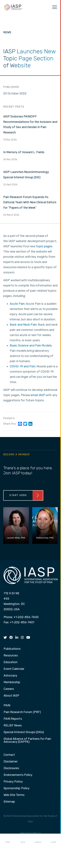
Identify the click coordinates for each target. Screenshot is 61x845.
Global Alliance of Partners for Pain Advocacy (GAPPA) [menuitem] (27, 740)
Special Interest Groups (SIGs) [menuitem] (24, 732)
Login (53, 839)
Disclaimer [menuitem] (11, 761)
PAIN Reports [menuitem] (13, 719)
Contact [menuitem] (9, 755)
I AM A (22, 839)
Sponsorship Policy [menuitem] (17, 788)
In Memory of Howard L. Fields (23, 152)
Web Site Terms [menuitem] (14, 795)
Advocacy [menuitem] (10, 675)
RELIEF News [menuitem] (13, 725)
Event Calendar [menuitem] (14, 669)
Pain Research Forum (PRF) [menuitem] (22, 712)
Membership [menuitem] (12, 682)
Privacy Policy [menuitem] (13, 781)
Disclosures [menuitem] (11, 768)
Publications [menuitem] (12, 649)
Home (7, 839)
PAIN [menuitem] (7, 705)
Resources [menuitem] (11, 655)
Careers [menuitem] (9, 689)
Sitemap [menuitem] (9, 801)
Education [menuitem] (11, 662)
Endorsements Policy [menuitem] (18, 775)
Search (38, 839)
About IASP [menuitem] (11, 695)
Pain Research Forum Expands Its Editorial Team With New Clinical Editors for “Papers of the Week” (29, 202)
